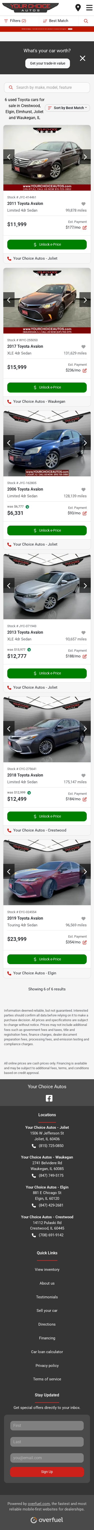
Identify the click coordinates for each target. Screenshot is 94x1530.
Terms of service (47, 1379)
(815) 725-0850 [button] (47, 1146)
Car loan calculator (47, 1352)
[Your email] (47, 1458)
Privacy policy (47, 1365)
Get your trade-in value (47, 63)
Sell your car (47, 1310)
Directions (47, 1324)
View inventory (47, 1269)
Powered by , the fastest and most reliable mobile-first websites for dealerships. (47, 1510)
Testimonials (47, 1297)
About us (47, 1283)
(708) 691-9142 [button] (47, 1235)
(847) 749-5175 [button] (47, 1176)
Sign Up (47, 1472)
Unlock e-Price (47, 244)
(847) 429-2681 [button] (47, 1205)
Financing (47, 1338)
